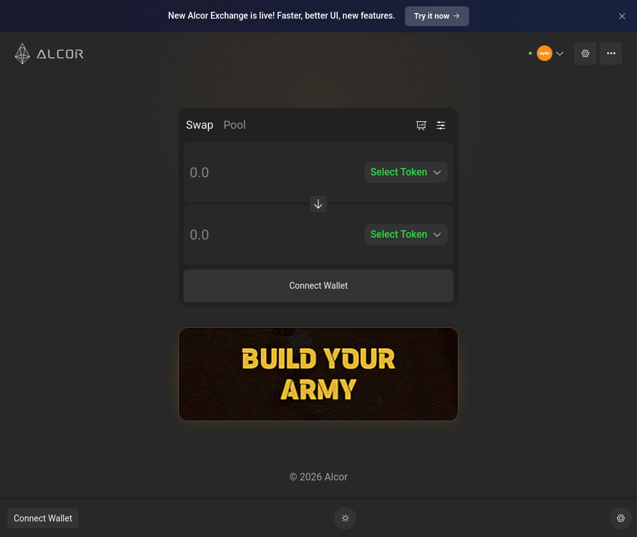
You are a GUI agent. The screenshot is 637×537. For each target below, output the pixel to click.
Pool (234, 124)
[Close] (622, 16)
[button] (551, 53)
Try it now (437, 16)
